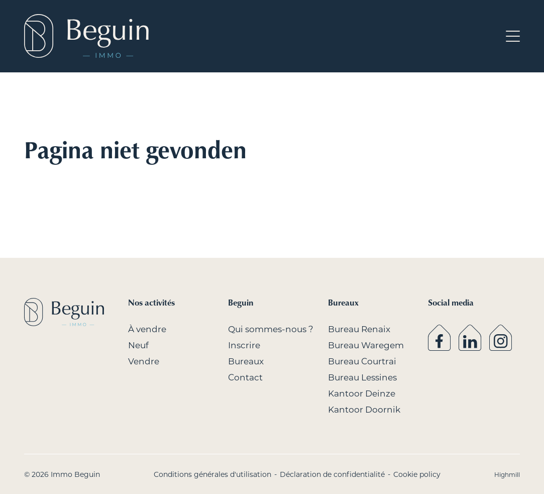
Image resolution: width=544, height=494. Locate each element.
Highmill (507, 474)
